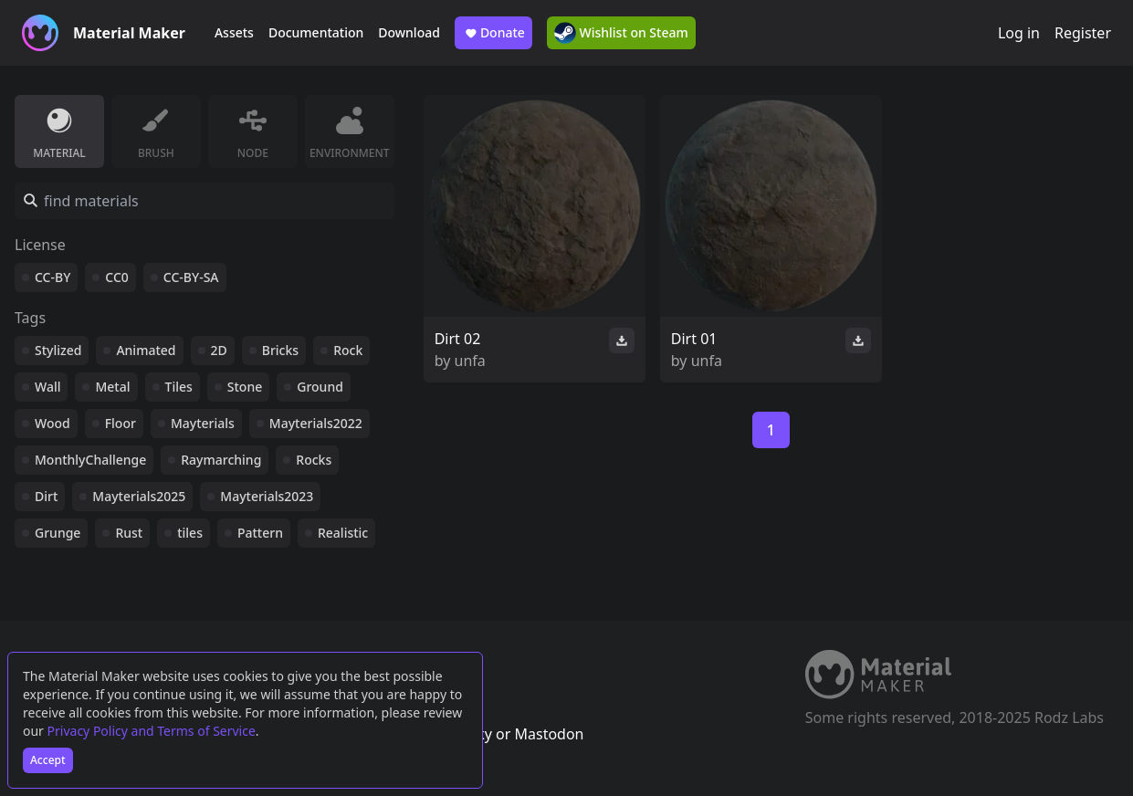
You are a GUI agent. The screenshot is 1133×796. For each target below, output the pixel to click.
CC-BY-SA (191, 277)
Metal (112, 386)
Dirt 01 (694, 339)
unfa (470, 361)
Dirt (46, 496)
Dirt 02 (458, 339)
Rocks (313, 459)
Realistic (343, 532)
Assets (234, 32)
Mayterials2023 (266, 496)
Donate (493, 33)
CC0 (117, 277)
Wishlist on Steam (621, 33)
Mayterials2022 (315, 423)
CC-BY (52, 277)
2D (219, 350)
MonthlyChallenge (90, 459)
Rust (128, 532)
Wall (47, 386)
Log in (1019, 33)
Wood (52, 423)
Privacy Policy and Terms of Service (151, 730)
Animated (145, 350)
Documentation (315, 32)
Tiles (179, 386)
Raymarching (221, 459)
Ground (320, 386)
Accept (48, 760)
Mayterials (203, 423)
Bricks (280, 350)
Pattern (260, 532)
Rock (347, 350)
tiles (190, 532)
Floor (120, 423)
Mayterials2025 (138, 496)
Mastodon (548, 734)
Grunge (57, 532)
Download (409, 32)
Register (1082, 33)
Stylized (58, 350)
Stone (244, 386)
